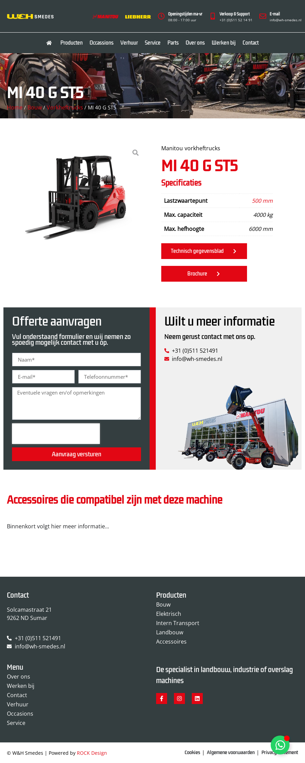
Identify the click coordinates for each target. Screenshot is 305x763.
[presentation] (56, 433)
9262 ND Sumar (27, 618)
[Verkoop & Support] (212, 16)
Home (15, 107)
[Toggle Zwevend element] (280, 745)
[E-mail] (262, 16)
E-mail (275, 14)
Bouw (34, 107)
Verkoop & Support (235, 14)
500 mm (262, 200)
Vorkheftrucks (65, 107)
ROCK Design (92, 753)
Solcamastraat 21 (29, 609)
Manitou (172, 148)
